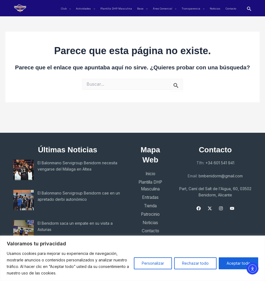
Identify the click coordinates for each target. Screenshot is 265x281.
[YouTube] (232, 208)
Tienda (150, 206)
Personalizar (153, 263)
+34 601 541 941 (220, 162)
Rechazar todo (195, 263)
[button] (249, 8)
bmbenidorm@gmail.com (221, 176)
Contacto (231, 8)
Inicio (149, 174)
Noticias (215, 8)
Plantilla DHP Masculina (116, 8)
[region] (132, 258)
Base (142, 9)
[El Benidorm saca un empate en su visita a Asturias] (23, 230)
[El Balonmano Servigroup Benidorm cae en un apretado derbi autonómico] (23, 200)
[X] (210, 208)
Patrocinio (150, 215)
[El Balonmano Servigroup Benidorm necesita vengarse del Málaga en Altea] (23, 170)
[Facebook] (199, 208)
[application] (69, 9)
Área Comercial (165, 9)
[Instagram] (221, 208)
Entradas (150, 198)
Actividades (85, 9)
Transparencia (193, 9)
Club (66, 9)
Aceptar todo (238, 263)
